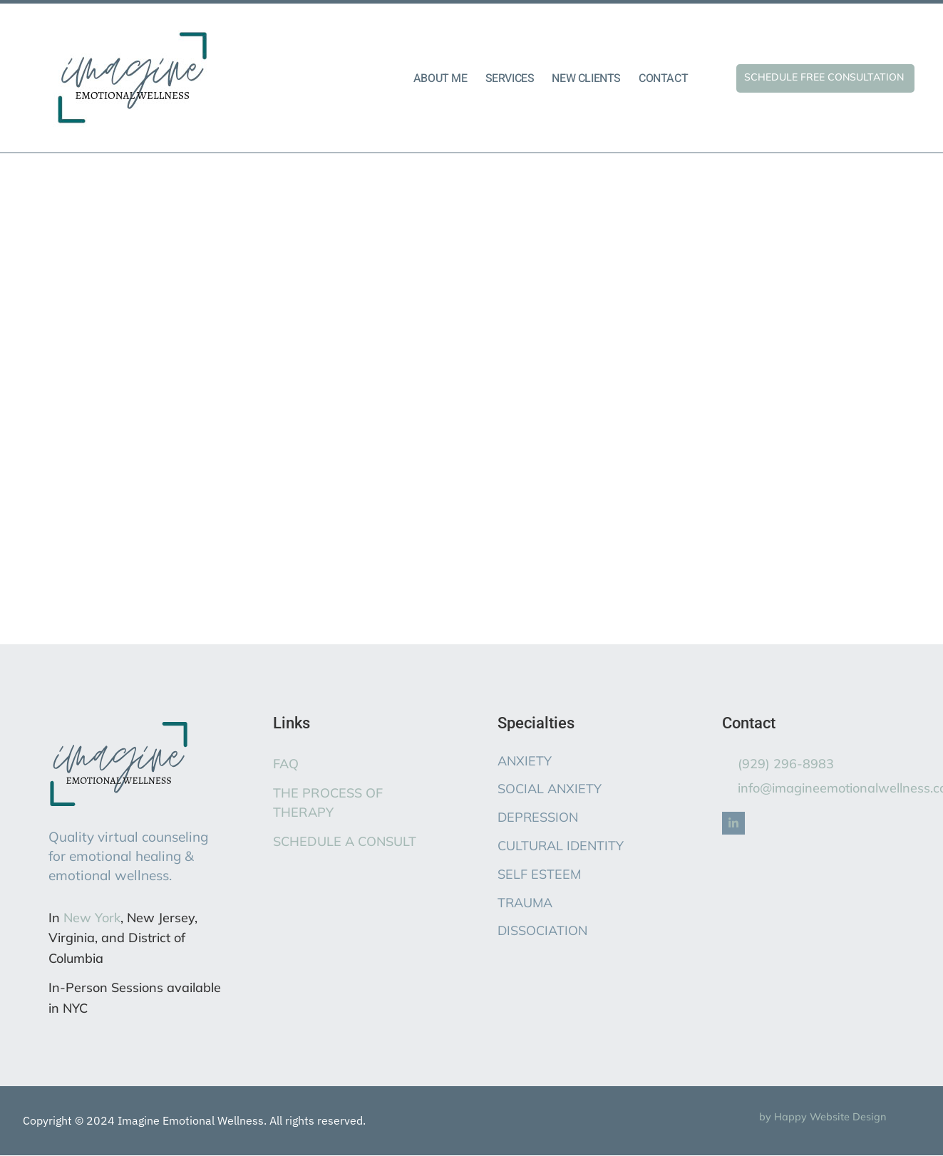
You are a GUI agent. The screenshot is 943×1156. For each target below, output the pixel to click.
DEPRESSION (538, 817)
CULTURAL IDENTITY (561, 845)
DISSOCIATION (542, 930)
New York (91, 917)
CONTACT (663, 78)
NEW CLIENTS (586, 78)
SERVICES (510, 78)
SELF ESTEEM (539, 874)
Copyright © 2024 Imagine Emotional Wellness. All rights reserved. (194, 1120)
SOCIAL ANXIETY (550, 788)
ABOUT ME (440, 78)
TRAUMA (525, 902)
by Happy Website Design (822, 1116)
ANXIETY (525, 761)
